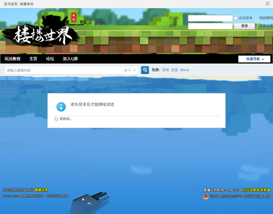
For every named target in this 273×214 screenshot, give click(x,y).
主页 (33, 59)
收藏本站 (27, 4)
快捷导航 (253, 59)
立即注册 (266, 26)
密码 (172, 26)
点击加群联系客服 (256, 190)
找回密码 (266, 18)
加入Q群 (70, 59)
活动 (165, 70)
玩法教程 (12, 59)
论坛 (50, 59)
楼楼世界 (41, 190)
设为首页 (11, 4)
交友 (174, 70)
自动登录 (243, 18)
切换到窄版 (267, 4)
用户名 (174, 18)
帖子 (127, 70)
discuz (184, 70)
